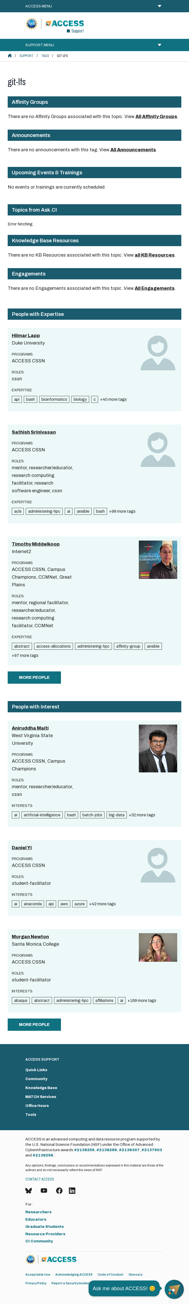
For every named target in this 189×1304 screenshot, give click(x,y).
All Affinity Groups (156, 116)
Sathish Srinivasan (34, 432)
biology (80, 399)
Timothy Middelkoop (36, 544)
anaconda (33, 904)
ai (68, 511)
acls (18, 511)
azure (80, 904)
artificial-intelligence (42, 815)
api (16, 399)
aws (64, 904)
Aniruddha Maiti (30, 728)
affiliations (104, 1000)
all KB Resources (155, 255)
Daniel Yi (22, 847)
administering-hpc (44, 511)
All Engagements (155, 288)
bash (30, 399)
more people (34, 677)
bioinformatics (54, 399)
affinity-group (128, 646)
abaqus (20, 1000)
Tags (45, 56)
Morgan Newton (30, 936)
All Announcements (133, 149)
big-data (116, 815)
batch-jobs (92, 815)
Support (26, 56)
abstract (22, 646)
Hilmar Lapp (26, 335)
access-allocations (53, 646)
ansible (83, 511)
